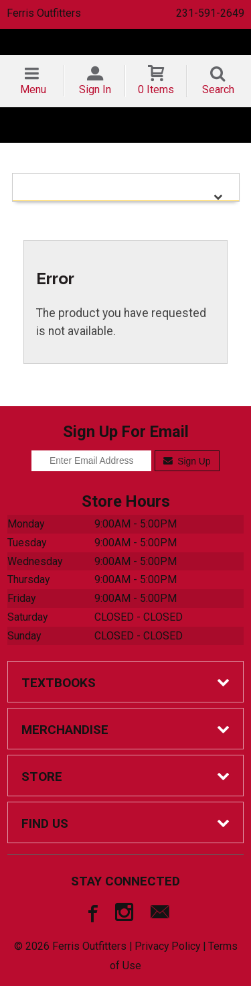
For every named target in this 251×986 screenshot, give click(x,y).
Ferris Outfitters (44, 13)
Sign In (95, 89)
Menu (33, 89)
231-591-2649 (210, 13)
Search (218, 89)
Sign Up (187, 461)
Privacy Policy (167, 946)
